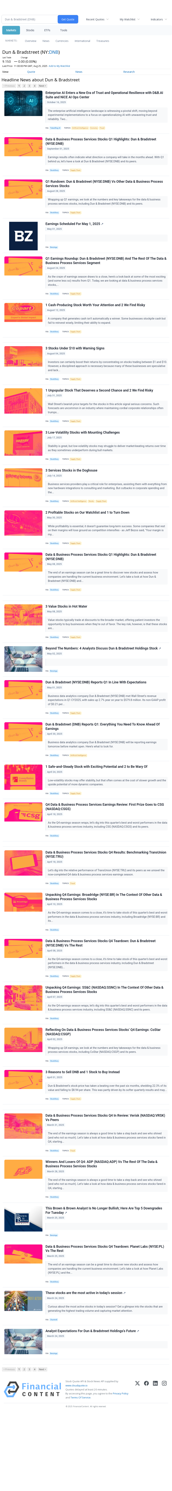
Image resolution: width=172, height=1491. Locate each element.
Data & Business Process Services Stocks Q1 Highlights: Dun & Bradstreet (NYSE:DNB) (101, 144)
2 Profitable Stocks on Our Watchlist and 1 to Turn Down (88, 536)
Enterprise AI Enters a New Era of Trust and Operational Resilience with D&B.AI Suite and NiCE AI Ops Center (105, 95)
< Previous (9, 85)
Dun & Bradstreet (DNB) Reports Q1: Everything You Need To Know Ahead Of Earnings (103, 762)
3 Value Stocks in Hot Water (67, 636)
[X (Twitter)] (137, 1467)
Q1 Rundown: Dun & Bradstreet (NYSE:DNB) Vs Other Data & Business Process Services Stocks (104, 189)
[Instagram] (164, 1467)
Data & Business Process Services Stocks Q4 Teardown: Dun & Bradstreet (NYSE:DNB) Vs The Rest (101, 992)
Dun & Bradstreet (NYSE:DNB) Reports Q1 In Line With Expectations (96, 716)
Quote (31, 72)
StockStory (55, 173)
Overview (30, 41)
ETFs (47, 30)
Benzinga (55, 254)
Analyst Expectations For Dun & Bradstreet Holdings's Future (93, 1405)
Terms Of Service (81, 1474)
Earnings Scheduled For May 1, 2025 (75, 231)
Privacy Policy (120, 1470)
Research (129, 72)
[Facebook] (146, 1467)
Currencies (62, 41)
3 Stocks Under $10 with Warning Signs (75, 363)
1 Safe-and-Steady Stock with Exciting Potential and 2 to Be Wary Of (97, 805)
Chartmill (54, 1392)
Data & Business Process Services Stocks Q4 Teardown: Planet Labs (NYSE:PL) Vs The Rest (105, 1318)
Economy (97, 129)
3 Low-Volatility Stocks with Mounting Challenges (83, 451)
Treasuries (102, 41)
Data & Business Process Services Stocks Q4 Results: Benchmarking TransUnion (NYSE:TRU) (106, 899)
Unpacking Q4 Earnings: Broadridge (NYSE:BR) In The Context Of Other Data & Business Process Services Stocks (104, 943)
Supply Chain (77, 173)
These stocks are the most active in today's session (86, 1365)
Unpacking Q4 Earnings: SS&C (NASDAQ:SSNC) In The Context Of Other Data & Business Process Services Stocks (105, 1040)
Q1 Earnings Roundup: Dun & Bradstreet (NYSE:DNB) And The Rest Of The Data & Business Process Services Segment (105, 269)
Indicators (157, 19)
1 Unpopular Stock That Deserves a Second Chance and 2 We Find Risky (100, 407)
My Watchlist (127, 19)
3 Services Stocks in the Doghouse (72, 492)
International (82, 41)
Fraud (106, 129)
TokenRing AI (56, 129)
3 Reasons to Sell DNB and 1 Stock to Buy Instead (83, 1127)
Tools (63, 30)
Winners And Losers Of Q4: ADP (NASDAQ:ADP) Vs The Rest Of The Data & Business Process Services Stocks (102, 1229)
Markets (11, 30)
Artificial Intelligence (82, 129)
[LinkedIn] (155, 1467)
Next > (42, 85)
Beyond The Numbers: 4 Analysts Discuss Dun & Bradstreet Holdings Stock (104, 680)
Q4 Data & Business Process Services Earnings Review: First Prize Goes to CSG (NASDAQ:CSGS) (105, 847)
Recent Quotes (95, 19)
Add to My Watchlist (59, 66)
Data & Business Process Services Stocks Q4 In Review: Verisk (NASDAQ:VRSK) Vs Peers (106, 1180)
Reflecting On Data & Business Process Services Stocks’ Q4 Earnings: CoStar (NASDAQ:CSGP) (103, 1085)
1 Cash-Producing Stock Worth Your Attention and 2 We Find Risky (96, 316)
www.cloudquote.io (76, 1462)
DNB (53, 52)
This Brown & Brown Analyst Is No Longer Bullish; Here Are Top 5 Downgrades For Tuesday (104, 1278)
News (45, 41)
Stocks (30, 30)
